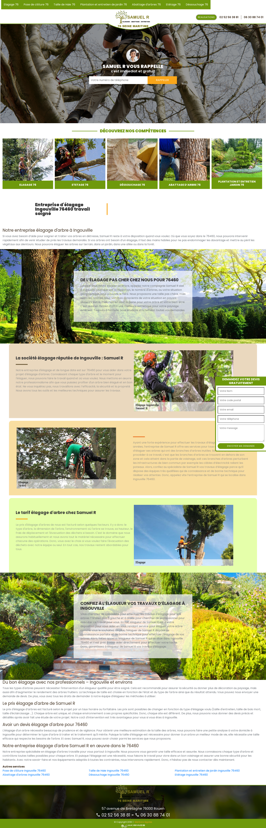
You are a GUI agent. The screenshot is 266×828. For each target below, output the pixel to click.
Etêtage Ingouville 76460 (191, 775)
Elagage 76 (11, 4)
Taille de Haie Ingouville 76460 (109, 771)
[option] (28, 163)
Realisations (206, 17)
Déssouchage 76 (197, 4)
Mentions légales (143, 822)
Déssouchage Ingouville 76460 (109, 775)
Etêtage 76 (173, 4)
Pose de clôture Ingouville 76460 (24, 771)
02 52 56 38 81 (113, 815)
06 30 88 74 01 (152, 815)
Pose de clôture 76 (36, 4)
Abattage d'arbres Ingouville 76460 (26, 775)
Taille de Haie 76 (64, 4)
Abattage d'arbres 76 (146, 4)
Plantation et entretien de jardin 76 (103, 4)
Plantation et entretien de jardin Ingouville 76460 (207, 771)
